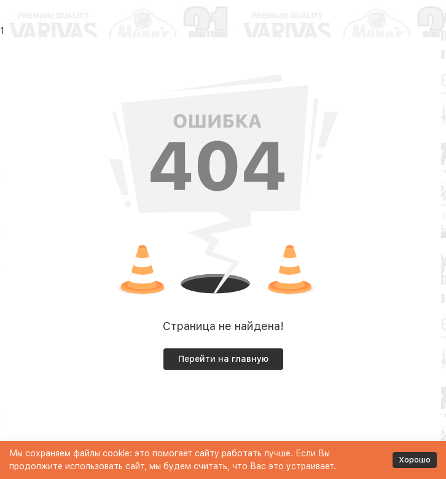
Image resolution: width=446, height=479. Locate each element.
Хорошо (415, 459)
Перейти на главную (223, 359)
